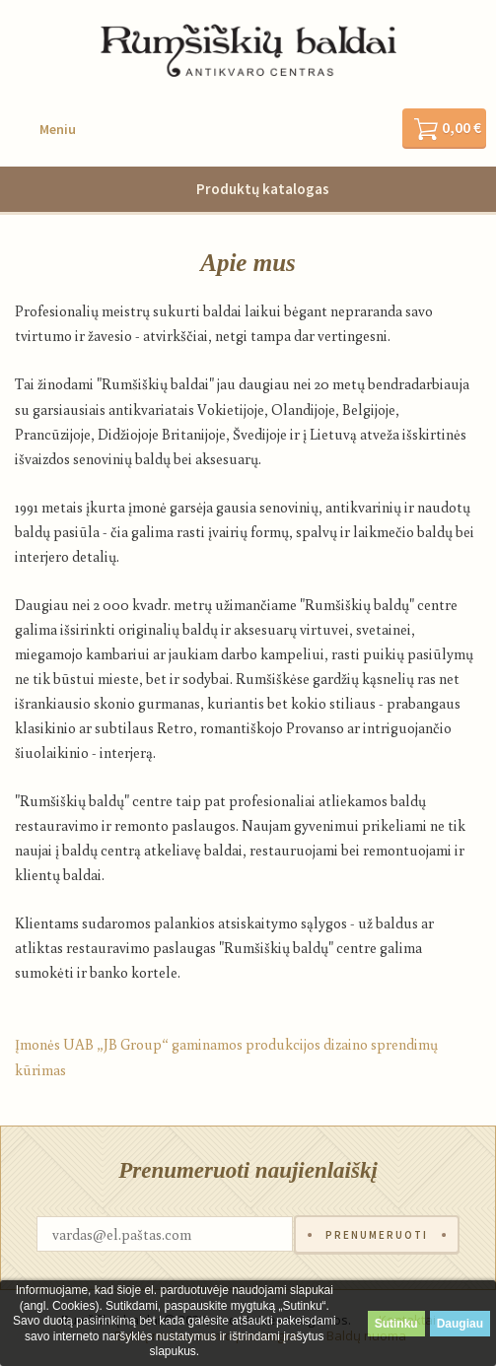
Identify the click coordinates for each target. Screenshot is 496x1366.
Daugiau (460, 1324)
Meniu (57, 129)
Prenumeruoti (376, 1235)
